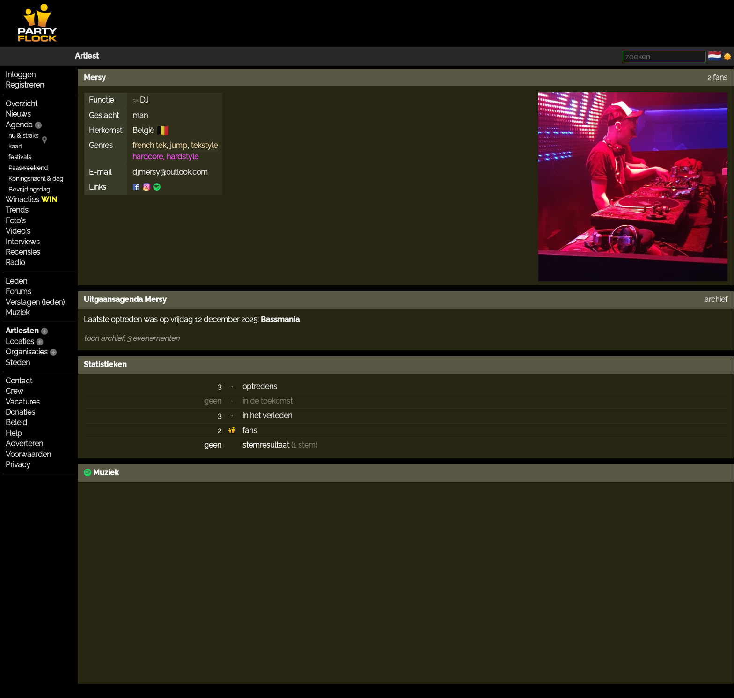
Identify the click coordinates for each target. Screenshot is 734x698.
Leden (16, 281)
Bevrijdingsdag (29, 189)
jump (178, 145)
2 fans (717, 77)
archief (716, 299)
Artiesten (22, 330)
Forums (18, 291)
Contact (19, 380)
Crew (14, 391)
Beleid (16, 422)
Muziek (17, 312)
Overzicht (21, 103)
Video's (18, 231)
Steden (18, 362)
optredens (259, 386)
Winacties (31, 199)
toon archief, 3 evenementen (131, 338)
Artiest (87, 55)
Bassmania (280, 319)
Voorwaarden (28, 454)
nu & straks (23, 135)
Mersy (95, 77)
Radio (15, 262)
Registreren (25, 85)
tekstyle (204, 145)
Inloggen (21, 74)
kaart (15, 146)
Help (14, 433)
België (143, 130)
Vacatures (23, 401)
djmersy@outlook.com (170, 172)
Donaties (20, 412)
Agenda (19, 124)
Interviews (23, 241)
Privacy (18, 464)
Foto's (16, 220)
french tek (149, 145)
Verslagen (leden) (35, 302)
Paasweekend (28, 167)
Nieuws (18, 114)
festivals (19, 157)
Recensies (23, 252)
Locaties (20, 341)
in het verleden (267, 415)
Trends (17, 210)
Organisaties (27, 351)
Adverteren (24, 443)
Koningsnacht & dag (35, 178)
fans (249, 430)
